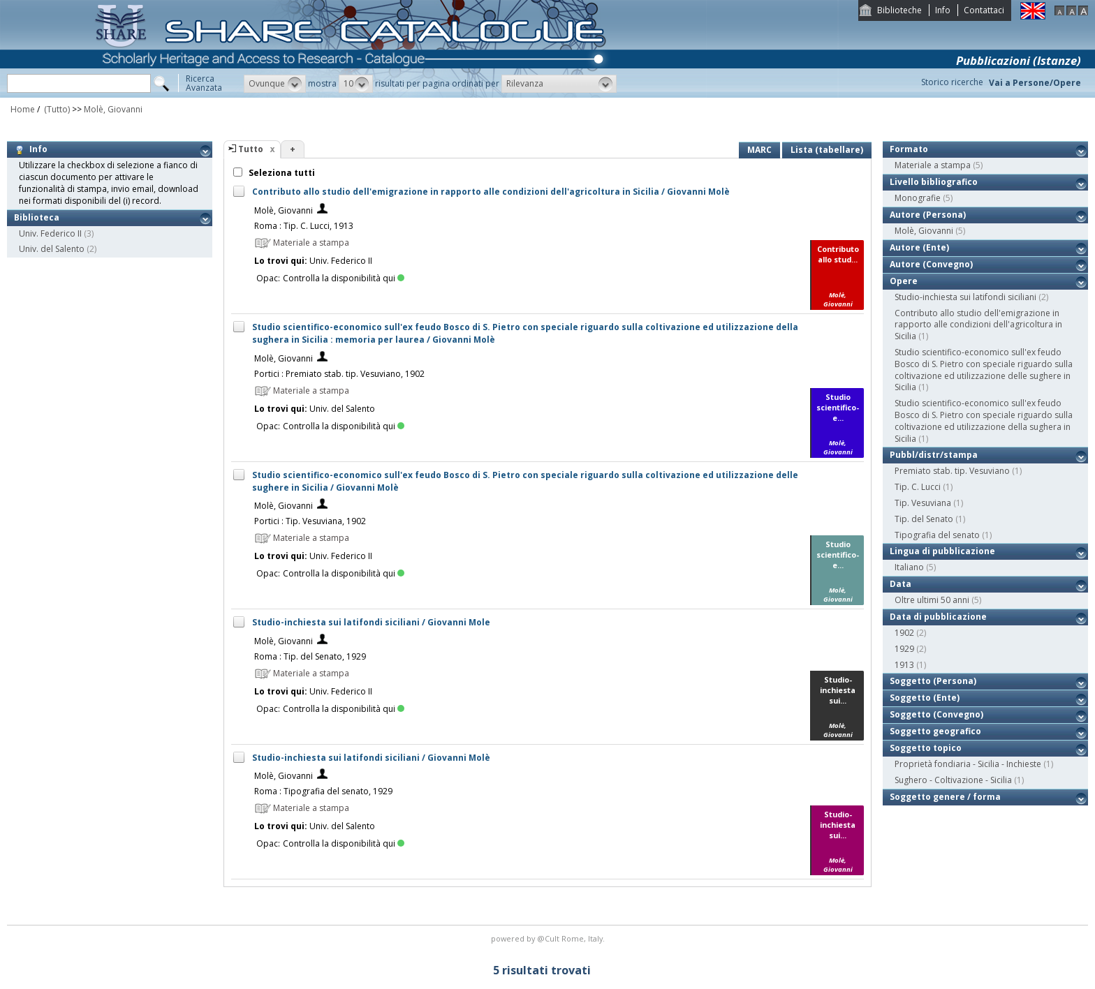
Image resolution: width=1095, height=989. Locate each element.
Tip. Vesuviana (923, 503)
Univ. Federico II (50, 233)
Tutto (250, 149)
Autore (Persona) (928, 215)
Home (22, 109)
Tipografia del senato (937, 535)
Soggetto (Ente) (925, 698)
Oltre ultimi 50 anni (932, 600)
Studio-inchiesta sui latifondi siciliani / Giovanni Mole (371, 622)
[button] (275, 84)
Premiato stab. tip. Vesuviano (952, 471)
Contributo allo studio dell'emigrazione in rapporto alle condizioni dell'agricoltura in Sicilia (978, 325)
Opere (904, 281)
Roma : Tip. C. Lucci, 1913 (303, 226)
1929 (904, 649)
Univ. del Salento (51, 249)
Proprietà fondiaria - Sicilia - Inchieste (968, 764)
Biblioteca (36, 217)
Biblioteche (899, 10)
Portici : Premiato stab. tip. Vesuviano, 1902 (339, 374)
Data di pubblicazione (938, 617)
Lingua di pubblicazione (942, 551)
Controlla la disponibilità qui (343, 278)
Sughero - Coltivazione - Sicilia (953, 780)
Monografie (918, 198)
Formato (909, 149)
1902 (904, 633)
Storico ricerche (952, 82)
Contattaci (984, 10)
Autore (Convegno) (931, 264)
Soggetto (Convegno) (936, 714)
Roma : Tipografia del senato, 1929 (323, 791)
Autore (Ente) (919, 247)
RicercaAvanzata (204, 83)
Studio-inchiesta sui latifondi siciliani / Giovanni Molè (371, 758)
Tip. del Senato (924, 519)
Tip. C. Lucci (918, 487)
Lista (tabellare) (827, 150)
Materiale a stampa (933, 165)
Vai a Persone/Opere (1035, 83)
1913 (904, 665)
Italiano (909, 567)
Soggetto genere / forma (945, 797)
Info (942, 10)
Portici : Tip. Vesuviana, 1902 (310, 521)
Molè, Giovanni (113, 109)
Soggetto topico (926, 748)
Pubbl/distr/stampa (934, 455)
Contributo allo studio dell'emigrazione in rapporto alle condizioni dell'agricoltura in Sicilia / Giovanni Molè (491, 192)
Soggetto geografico (935, 731)
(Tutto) (56, 109)
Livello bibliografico (934, 182)
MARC (759, 150)
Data (900, 584)
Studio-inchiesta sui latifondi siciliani (965, 297)
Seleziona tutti (281, 173)
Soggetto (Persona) (933, 681)
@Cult (549, 938)
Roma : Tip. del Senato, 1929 (310, 656)
